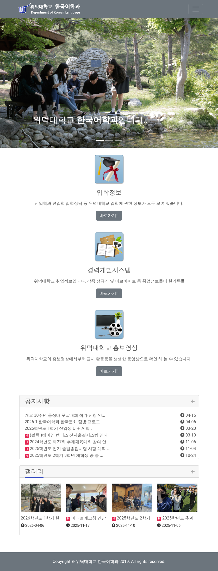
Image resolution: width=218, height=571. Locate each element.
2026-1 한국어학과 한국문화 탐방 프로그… (64, 421)
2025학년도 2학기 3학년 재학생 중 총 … (66, 455)
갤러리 (34, 471)
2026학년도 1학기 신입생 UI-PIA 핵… (58, 428)
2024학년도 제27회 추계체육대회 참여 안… (69, 441)
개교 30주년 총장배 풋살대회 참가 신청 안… (65, 415)
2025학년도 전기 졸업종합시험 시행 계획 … (69, 448)
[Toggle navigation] (195, 9)
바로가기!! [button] (108, 215)
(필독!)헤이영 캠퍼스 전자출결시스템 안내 (68, 435)
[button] (16, 80)
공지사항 (37, 401)
